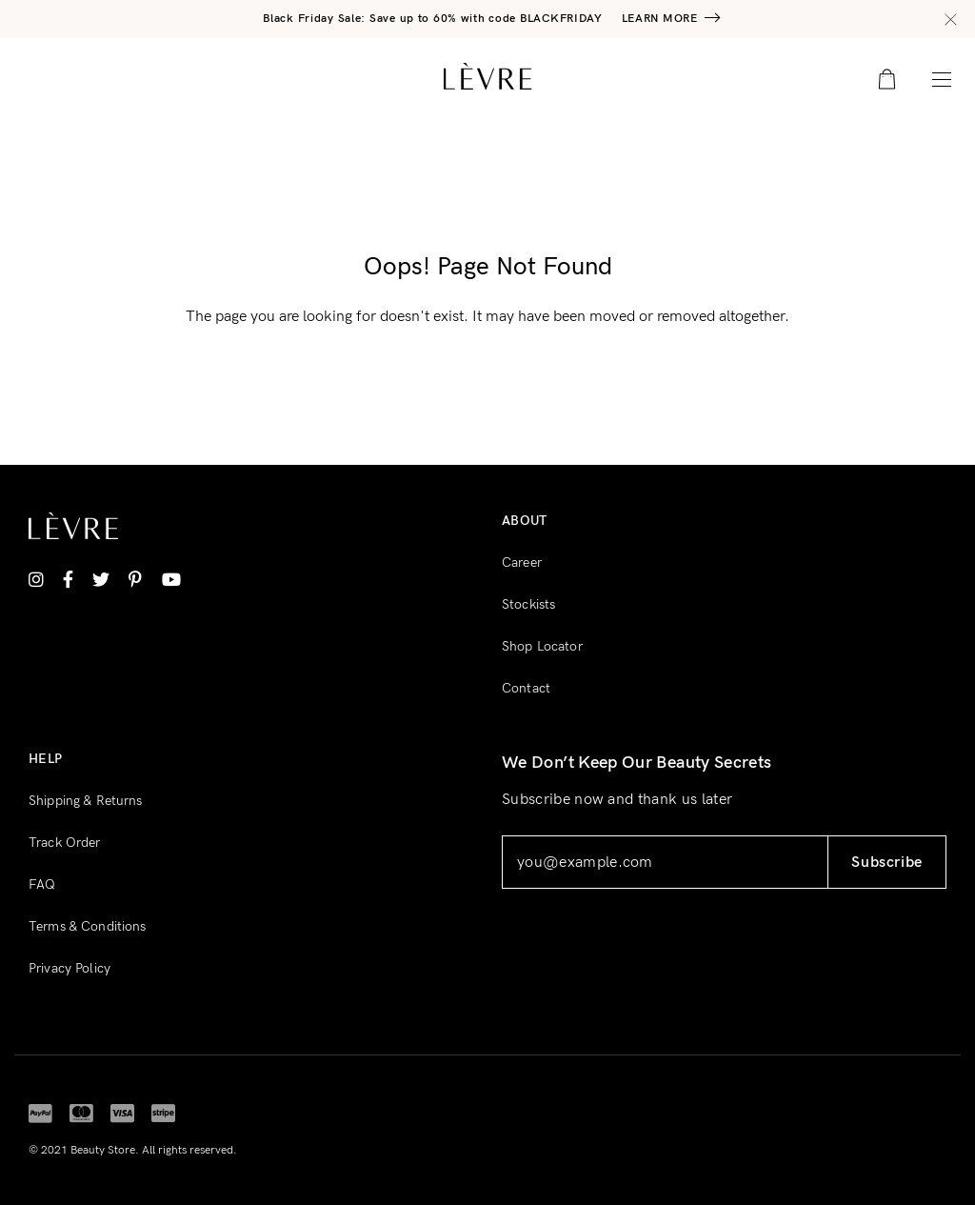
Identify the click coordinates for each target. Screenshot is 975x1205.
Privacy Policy (69, 968)
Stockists (528, 604)
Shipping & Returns (86, 801)
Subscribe (887, 863)
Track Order (65, 842)
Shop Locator (542, 646)
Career (522, 562)
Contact (526, 688)
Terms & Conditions (88, 926)
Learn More (660, 18)
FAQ (42, 884)
